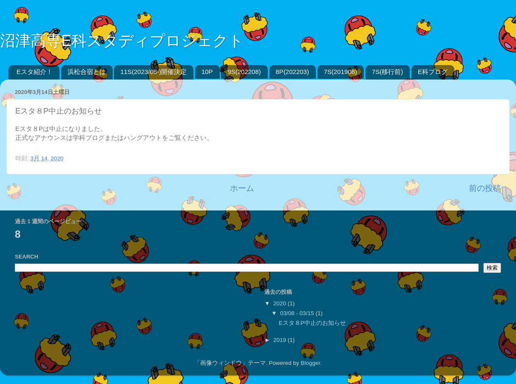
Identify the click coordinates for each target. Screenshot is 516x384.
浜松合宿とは (87, 71)
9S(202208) (244, 71)
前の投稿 (485, 188)
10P (207, 71)
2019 (280, 340)
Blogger (310, 363)
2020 (280, 303)
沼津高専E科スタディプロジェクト (122, 40)
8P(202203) (292, 71)
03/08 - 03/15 (297, 313)
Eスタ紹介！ (35, 71)
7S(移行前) (387, 71)
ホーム (242, 188)
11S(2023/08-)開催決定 (153, 71)
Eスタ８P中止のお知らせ (312, 323)
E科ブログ (433, 71)
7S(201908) (340, 71)
